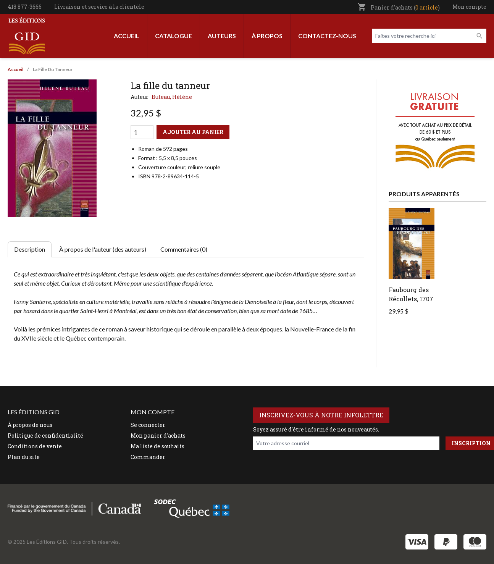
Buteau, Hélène (172, 96)
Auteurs (222, 35)
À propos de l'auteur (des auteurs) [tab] (102, 249)
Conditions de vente (35, 446)
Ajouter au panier (193, 132)
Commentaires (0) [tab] (183, 249)
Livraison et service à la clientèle (99, 6)
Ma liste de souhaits (157, 446)
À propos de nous (30, 424)
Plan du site (24, 457)
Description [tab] (29, 249)
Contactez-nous (327, 35)
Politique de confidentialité (45, 435)
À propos (267, 35)
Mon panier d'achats (158, 435)
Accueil (126, 35)
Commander (148, 457)
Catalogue (173, 35)
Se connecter (148, 424)
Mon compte (469, 6)
